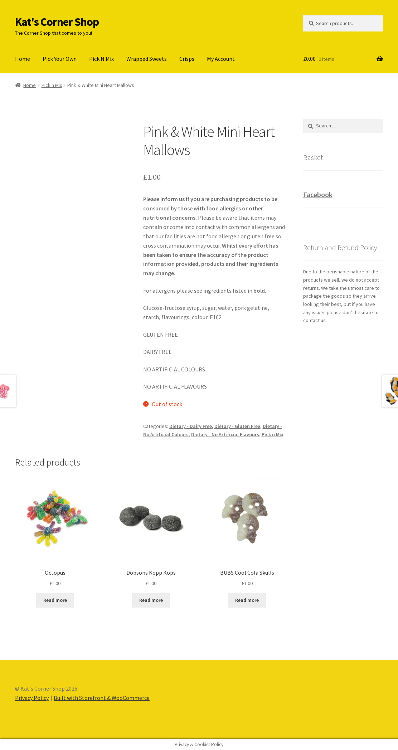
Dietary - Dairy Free (190, 426)
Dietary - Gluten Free (237, 426)
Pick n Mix (52, 85)
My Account (221, 58)
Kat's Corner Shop (57, 22)
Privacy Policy (32, 697)
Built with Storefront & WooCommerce (102, 697)
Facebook (318, 194)
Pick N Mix (101, 58)
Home (22, 58)
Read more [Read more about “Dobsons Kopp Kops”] (151, 600)
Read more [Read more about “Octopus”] (55, 600)
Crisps (186, 58)
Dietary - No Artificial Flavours (225, 434)
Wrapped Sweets (146, 58)
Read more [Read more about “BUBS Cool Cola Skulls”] (247, 600)
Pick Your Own (60, 58)
